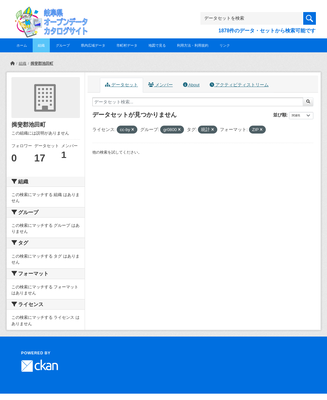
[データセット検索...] (198, 101)
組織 (41, 45)
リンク (224, 45)
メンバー (160, 84)
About (191, 84)
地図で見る (157, 45)
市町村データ (126, 45)
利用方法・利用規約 (192, 45)
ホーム (21, 45)
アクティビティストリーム (239, 84)
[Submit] (308, 101)
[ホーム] (12, 63)
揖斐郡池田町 (41, 63)
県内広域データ (93, 45)
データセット (121, 84)
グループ (63, 45)
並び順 (279, 114)
